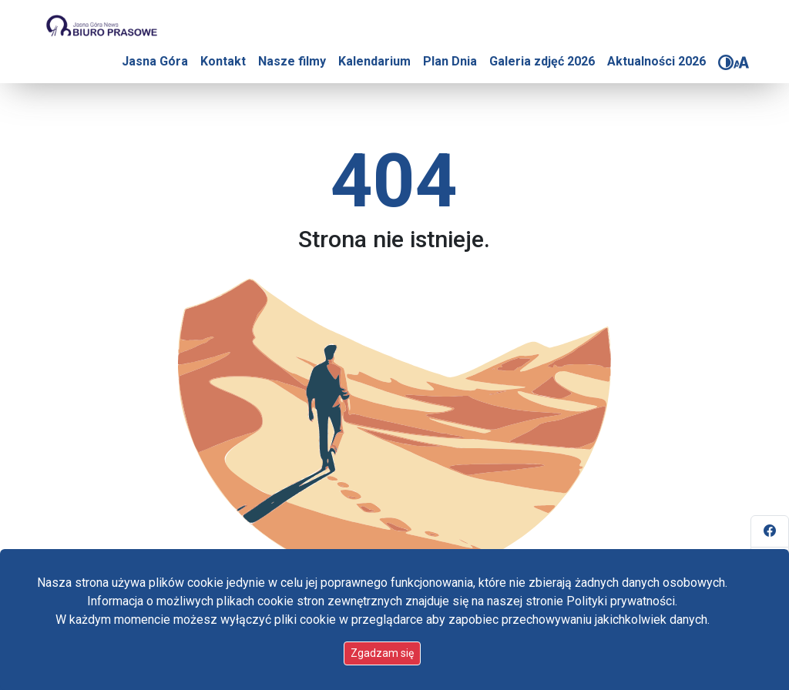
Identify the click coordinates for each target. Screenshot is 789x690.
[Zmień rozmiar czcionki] (741, 62)
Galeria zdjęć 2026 (542, 61)
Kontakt (223, 61)
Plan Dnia (450, 61)
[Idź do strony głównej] (101, 26)
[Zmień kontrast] (726, 62)
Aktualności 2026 (656, 61)
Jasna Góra (155, 61)
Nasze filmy (292, 61)
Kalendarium (374, 61)
